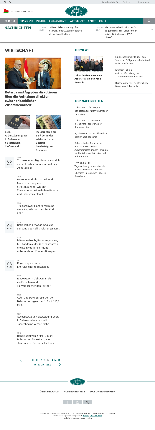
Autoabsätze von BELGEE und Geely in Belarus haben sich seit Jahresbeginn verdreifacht (38, 320)
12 (41, 360)
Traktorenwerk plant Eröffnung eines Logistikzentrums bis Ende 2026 (36, 209)
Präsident (26, 21)
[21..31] (49, 365)
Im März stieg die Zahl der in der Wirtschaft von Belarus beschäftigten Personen (46, 140)
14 (48, 360)
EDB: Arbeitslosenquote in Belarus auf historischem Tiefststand (16, 139)
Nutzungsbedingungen (92, 416)
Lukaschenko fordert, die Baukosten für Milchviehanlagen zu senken (91, 110)
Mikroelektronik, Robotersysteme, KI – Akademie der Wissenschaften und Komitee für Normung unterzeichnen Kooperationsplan (37, 246)
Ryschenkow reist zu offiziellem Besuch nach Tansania (131, 85)
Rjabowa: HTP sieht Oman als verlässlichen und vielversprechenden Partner (34, 282)
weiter (60, 364)
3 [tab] (110, 99)
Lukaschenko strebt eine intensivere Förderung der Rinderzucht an (88, 123)
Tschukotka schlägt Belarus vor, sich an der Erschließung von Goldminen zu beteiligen (38, 164)
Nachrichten (18, 28)
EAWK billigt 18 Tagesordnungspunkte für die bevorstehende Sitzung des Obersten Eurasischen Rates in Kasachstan (90, 170)
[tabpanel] (92, 143)
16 (55, 360)
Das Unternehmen (102, 391)
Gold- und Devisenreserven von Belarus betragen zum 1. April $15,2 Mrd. (38, 301)
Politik (41, 21)
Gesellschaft (57, 21)
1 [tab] (105, 99)
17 (59, 360)
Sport (92, 21)
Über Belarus (49, 391)
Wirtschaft (77, 21)
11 (37, 360)
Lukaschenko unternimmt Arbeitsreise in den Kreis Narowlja (88, 78)
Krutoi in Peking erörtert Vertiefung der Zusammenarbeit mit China (129, 73)
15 (51, 360)
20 (42, 365)
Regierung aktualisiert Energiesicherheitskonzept (33, 265)
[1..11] (31, 360)
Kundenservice (74, 391)
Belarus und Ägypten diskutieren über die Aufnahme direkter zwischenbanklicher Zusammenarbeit (31, 98)
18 (35, 365)
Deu (11, 21)
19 (39, 365)
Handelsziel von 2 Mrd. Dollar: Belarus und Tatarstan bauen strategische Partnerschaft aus (35, 339)
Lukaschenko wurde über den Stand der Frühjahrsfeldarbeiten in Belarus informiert (133, 60)
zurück (21, 360)
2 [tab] (108, 99)
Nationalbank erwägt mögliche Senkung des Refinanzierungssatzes (38, 226)
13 (44, 360)
